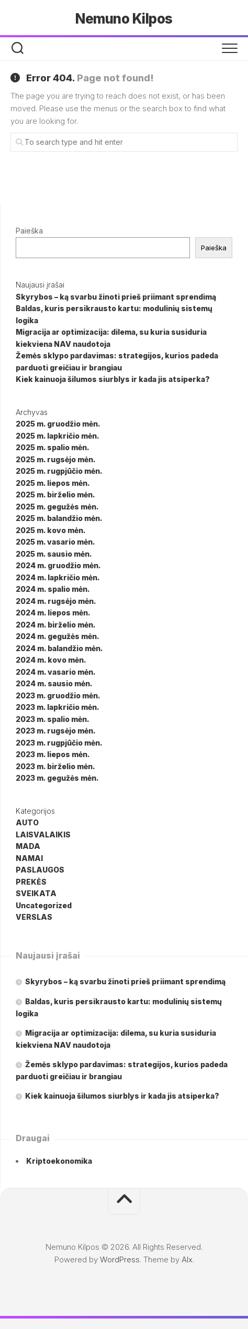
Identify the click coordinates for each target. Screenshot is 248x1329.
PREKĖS (31, 881)
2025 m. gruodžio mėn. (58, 423)
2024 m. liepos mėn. (53, 612)
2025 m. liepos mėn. (53, 483)
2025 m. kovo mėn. (51, 530)
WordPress (120, 1259)
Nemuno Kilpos (124, 18)
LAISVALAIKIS (43, 834)
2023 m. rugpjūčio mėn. (59, 742)
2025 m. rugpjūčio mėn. (59, 470)
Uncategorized (44, 905)
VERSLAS (34, 916)
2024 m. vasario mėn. (56, 671)
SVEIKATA (36, 893)
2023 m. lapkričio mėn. (57, 707)
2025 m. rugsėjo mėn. (56, 459)
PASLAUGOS (40, 869)
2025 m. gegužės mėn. (57, 506)
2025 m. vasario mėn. (55, 541)
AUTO (27, 822)
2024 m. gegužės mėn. (57, 636)
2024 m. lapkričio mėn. (58, 577)
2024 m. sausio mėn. (54, 683)
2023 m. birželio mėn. (55, 766)
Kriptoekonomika (59, 1160)
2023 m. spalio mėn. (52, 719)
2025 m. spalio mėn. (52, 447)
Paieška (29, 230)
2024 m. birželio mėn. (56, 624)
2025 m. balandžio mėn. (59, 518)
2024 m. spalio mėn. (53, 588)
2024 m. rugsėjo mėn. (56, 601)
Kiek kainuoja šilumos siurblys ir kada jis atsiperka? (113, 379)
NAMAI (29, 858)
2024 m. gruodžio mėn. (58, 565)
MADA (28, 846)
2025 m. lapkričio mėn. (57, 435)
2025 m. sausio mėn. (54, 553)
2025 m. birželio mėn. (55, 494)
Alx (187, 1259)
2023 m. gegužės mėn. (57, 777)
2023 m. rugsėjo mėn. (56, 730)
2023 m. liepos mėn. (53, 754)
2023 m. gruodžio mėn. (58, 695)
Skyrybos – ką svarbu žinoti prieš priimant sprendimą (116, 296)
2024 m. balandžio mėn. (59, 648)
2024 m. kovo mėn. (51, 659)
